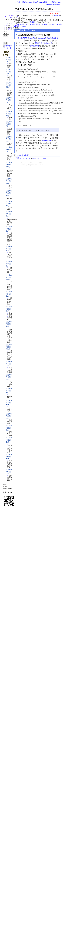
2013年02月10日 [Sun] (9, 403)
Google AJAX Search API (26, 38)
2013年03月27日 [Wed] (9, 277)
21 (11, 27)
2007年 (59, 24)
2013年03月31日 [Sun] (9, 249)
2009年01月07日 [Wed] (25, 30)
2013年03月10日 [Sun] (9, 377)
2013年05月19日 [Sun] (9, 139)
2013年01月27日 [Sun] (9, 416)
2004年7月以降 (35, 24)
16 (16, 25)
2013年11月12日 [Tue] (9, 72)
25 (4, 29)
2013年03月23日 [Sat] (9, 309)
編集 (58, 4)
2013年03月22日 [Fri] (9, 324)
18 (4, 27)
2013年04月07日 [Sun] (9, 214)
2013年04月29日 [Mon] (9, 181)
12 (6, 25)
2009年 (23, 27)
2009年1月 (11, 16)
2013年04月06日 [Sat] (9, 229)
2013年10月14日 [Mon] (9, 85)
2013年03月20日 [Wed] (9, 347)
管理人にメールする (23, 158)
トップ (15, 2)
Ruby (29, 165)
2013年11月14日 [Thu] (9, 60)
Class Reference (46, 140)
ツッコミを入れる (21, 155)
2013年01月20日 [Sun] (9, 428)
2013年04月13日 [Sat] (9, 204)
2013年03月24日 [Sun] (9, 294)
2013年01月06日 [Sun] (9, 457)
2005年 (44, 24)
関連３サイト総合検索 (43, 43)
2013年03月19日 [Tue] (9, 364)
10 (18, 23)
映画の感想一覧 (21, 24)
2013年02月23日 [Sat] (9, 391)
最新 (45, 2)
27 (9, 29)
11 (4, 25)
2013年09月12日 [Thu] (9, 100)
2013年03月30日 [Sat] (9, 264)
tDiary (32, 163)
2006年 (51, 24)
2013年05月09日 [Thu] (9, 149)
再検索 (32, 22)
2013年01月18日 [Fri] (9, 440)
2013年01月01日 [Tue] (9, 472)
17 (18, 25)
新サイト (56, 16)
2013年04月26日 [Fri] (9, 193)
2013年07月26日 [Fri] (9, 114)
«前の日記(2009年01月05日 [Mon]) (31, 2)
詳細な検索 (34, 46)
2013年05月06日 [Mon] (9, 165)
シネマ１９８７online (39, 158)
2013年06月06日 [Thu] (9, 124)
